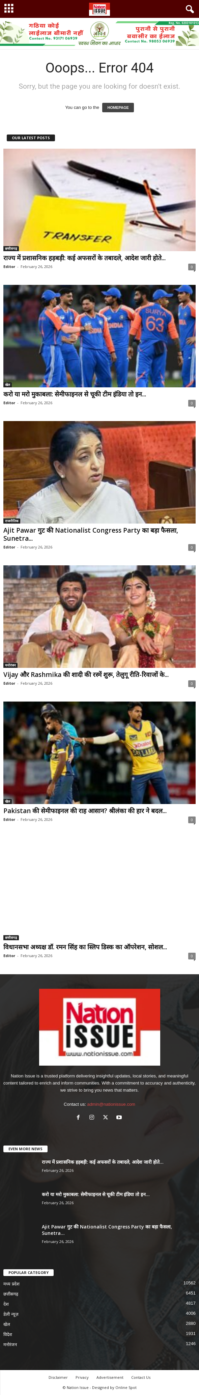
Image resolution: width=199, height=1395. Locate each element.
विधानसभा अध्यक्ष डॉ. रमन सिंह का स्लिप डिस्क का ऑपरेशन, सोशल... (85, 947)
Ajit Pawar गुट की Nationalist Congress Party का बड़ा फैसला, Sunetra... (90, 534)
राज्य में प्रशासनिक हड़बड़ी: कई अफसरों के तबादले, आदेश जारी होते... (84, 258)
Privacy (82, 1377)
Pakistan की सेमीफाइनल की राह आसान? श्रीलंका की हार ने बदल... (85, 810)
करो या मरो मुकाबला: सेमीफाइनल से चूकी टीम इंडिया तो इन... (74, 394)
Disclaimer (58, 1377)
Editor (9, 266)
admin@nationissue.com (111, 1104)
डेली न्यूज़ (11, 1314)
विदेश (7, 1334)
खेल (7, 384)
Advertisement (109, 1377)
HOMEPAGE (118, 108)
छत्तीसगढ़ (11, 248)
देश (6, 1304)
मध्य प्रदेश (11, 1283)
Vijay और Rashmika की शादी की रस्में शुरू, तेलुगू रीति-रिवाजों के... (86, 674)
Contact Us (140, 1377)
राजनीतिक (12, 520)
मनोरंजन (10, 665)
